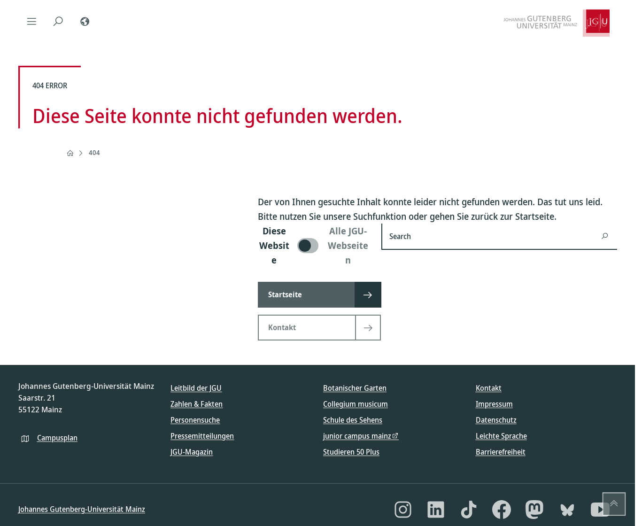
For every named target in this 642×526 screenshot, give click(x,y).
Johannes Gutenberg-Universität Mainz (81, 509)
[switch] (314, 245)
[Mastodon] (534, 509)
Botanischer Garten (355, 388)
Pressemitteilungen (202, 436)
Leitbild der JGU (196, 388)
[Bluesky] (567, 509)
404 (94, 152)
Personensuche (195, 420)
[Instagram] (403, 509)
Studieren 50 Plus (351, 452)
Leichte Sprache (501, 436)
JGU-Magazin (191, 452)
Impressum (494, 404)
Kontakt (489, 388)
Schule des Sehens (352, 420)
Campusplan (57, 438)
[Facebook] (501, 509)
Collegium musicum (355, 404)
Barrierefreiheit (501, 452)
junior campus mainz (357, 436)
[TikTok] (468, 509)
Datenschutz (496, 420)
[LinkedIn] (435, 509)
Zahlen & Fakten (196, 404)
